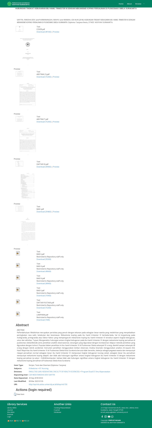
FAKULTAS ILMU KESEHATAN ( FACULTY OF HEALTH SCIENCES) (54, 371)
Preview (56, 32)
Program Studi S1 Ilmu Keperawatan (95, 371)
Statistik (10, 414)
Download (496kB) (44, 271)
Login (9, 417)
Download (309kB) (44, 167)
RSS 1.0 (18, 421)
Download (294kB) (44, 211)
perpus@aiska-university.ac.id (117, 412)
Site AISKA (10, 412)
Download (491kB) (44, 32)
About (129, 4)
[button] (15, 394)
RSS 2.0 (26, 421)
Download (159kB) (44, 295)
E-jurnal (57, 410)
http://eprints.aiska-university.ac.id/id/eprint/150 (48, 384)
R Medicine (33, 368)
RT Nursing (43, 368)
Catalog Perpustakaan (62, 408)
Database (57, 412)
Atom (11, 421)
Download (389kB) (44, 283)
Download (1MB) (43, 320)
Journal (10, 410)
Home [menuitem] (121, 4)
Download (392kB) (44, 259)
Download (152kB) (44, 77)
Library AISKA (11, 408)
